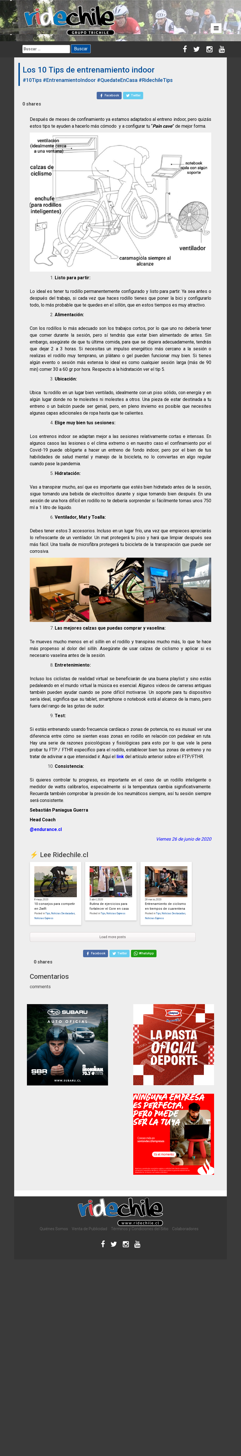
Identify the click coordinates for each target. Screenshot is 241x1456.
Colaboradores (185, 1229)
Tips (47, 913)
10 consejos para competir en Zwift (54, 906)
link (120, 756)
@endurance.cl (46, 829)
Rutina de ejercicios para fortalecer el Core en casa (109, 906)
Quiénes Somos (54, 1229)
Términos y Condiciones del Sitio (139, 1229)
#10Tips (32, 80)
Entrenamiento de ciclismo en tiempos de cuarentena (165, 906)
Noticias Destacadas (63, 913)
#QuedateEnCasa (117, 80)
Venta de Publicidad (89, 1229)
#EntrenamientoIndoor (69, 80)
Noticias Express (43, 918)
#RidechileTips (156, 80)
